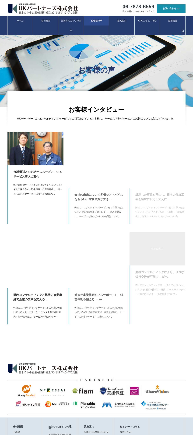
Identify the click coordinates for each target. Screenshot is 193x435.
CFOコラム (125, 387)
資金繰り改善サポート (95, 401)
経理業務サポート (93, 406)
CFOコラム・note (147, 20)
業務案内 (121, 20)
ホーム (20, 20)
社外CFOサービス (93, 396)
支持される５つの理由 (71, 25)
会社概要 (45, 20)
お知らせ (17, 416)
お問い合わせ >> (171, 8)
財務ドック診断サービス (96, 387)
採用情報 (172, 20)
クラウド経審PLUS (93, 411)
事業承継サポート (93, 391)
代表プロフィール (22, 396)
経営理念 (17, 391)
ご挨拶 (16, 387)
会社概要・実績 (21, 401)
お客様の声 (96, 20)
